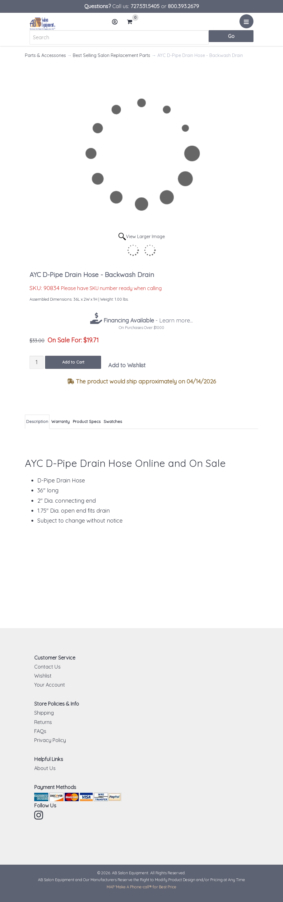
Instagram (39, 815)
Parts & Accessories (45, 55)
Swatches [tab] (113, 421)
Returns (43, 722)
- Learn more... (147, 320)
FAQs (40, 731)
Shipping (44, 713)
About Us (45, 768)
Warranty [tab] (60, 421)
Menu (247, 23)
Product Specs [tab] (86, 421)
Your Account (49, 685)
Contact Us (47, 667)
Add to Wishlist (127, 365)
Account (116, 24)
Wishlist (43, 676)
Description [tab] (37, 421)
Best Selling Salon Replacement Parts (111, 55)
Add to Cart (73, 361)
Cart (132, 21)
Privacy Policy (50, 740)
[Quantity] (37, 362)
